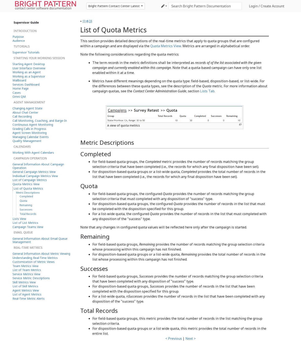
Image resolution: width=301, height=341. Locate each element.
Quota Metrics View (165, 46)
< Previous (173, 338)
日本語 (87, 21)
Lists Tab (207, 91)
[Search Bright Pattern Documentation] (205, 6)
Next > (190, 338)
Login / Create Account (266, 6)
